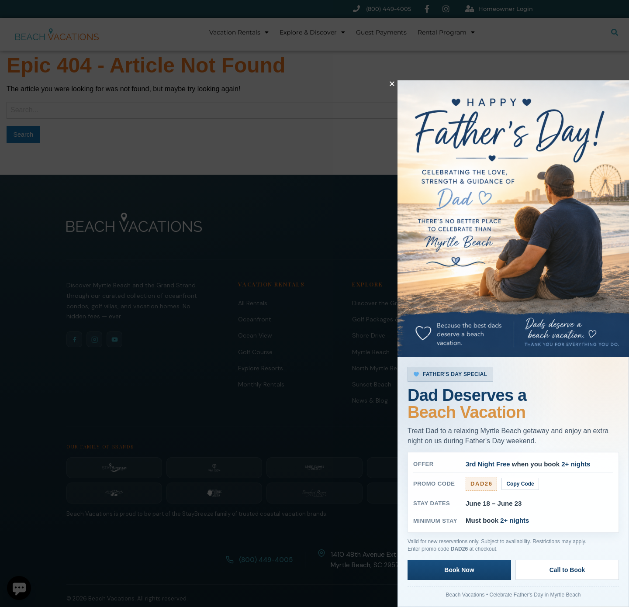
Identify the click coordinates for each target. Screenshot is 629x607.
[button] (392, 83)
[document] (314, 303)
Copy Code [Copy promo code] (520, 484)
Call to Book (567, 569)
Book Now (459, 569)
